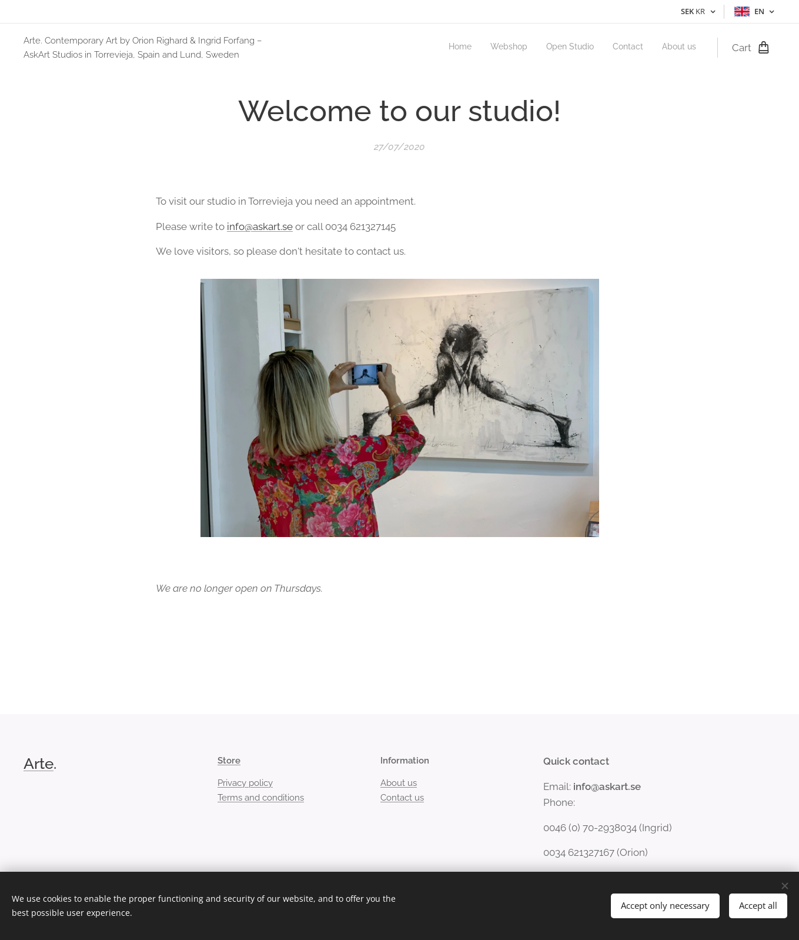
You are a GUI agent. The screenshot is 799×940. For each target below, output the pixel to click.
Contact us (402, 797)
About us (398, 783)
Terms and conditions (261, 797)
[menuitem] (624, 47)
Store (229, 760)
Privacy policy (245, 783)
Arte (39, 763)
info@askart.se (260, 226)
